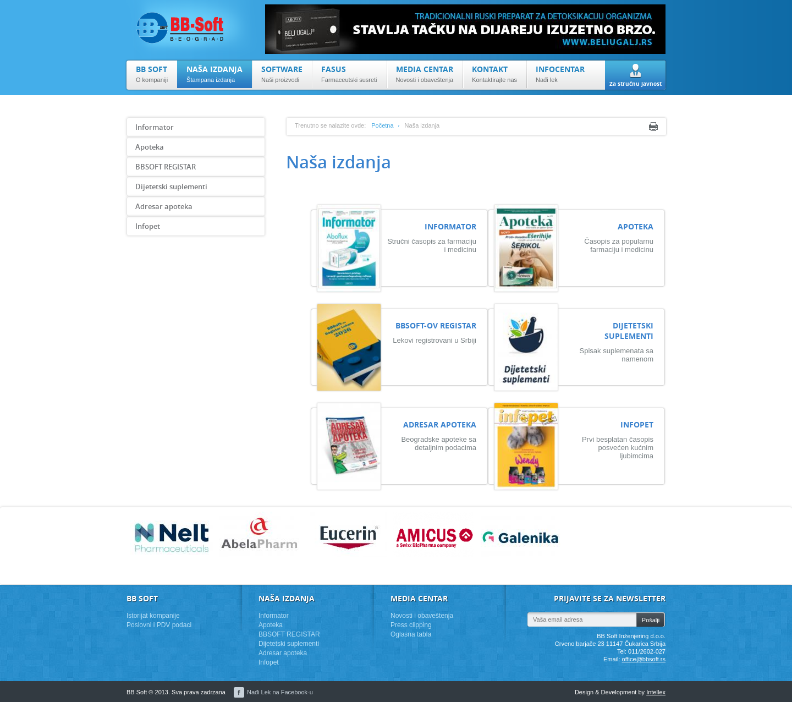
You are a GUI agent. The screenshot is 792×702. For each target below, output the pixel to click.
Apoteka (149, 147)
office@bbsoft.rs (644, 659)
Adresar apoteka (164, 206)
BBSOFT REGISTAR (165, 167)
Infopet (147, 226)
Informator (154, 127)
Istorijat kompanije (153, 615)
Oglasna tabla (411, 634)
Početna (382, 125)
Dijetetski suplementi (171, 186)
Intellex (656, 692)
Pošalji (650, 620)
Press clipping (411, 625)
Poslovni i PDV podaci (159, 625)
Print (653, 126)
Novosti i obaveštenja (422, 615)
